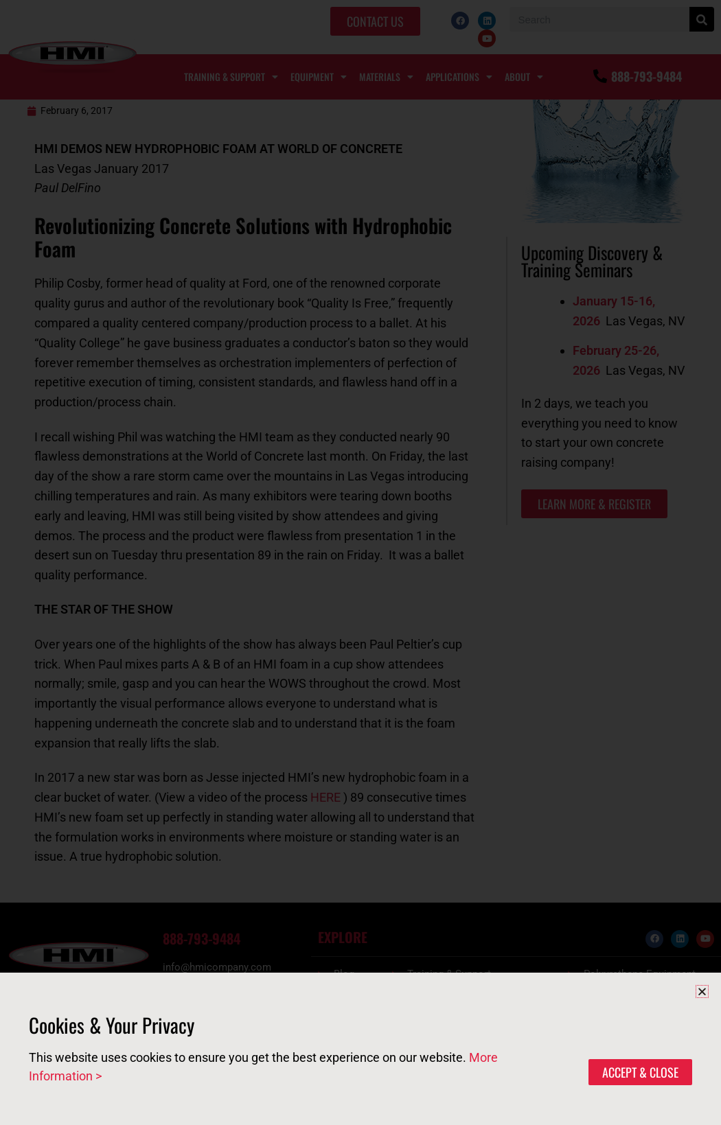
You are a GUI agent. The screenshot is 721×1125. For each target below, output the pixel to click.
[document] (360, 562)
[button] (702, 991)
